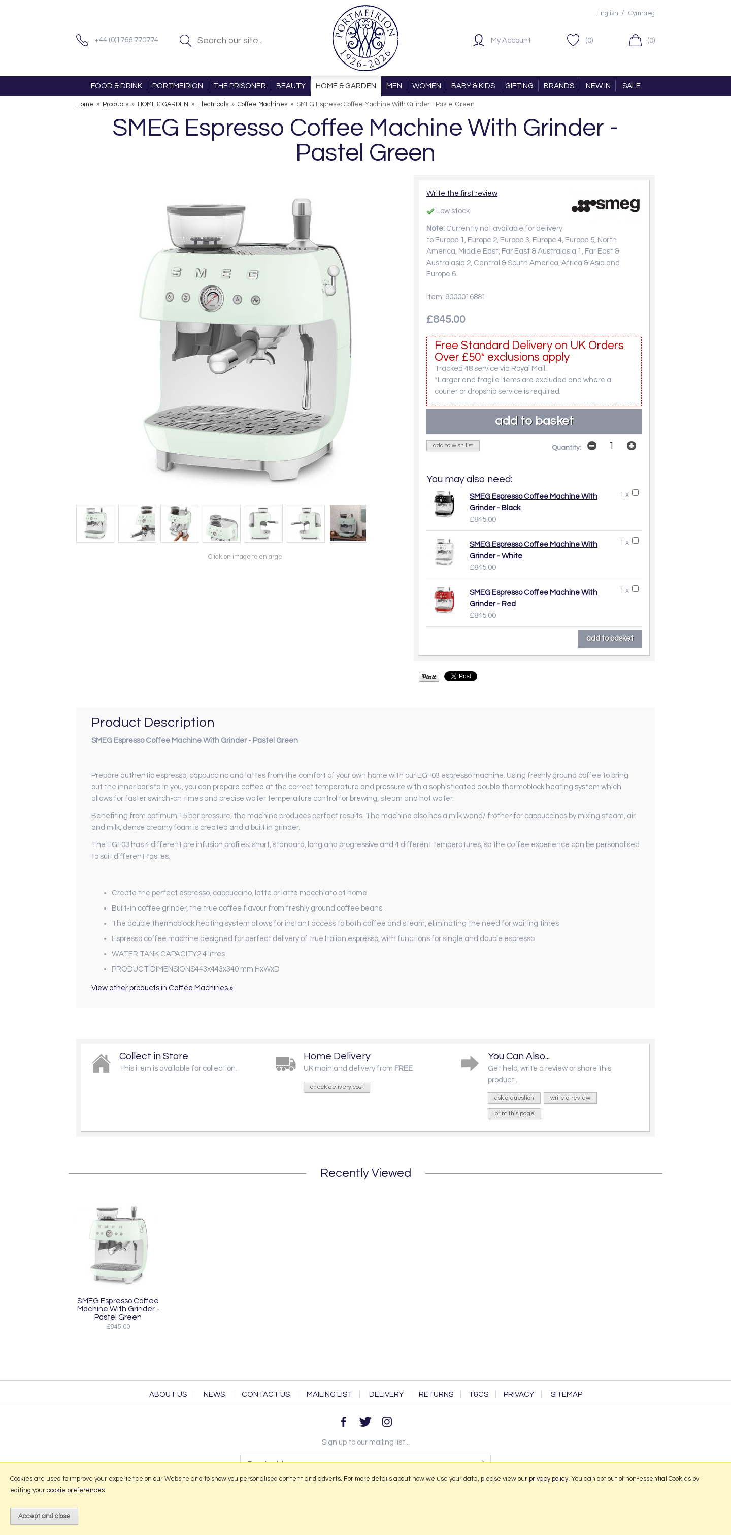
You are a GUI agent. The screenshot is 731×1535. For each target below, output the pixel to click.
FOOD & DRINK (116, 86)
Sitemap (566, 1394)
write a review (570, 1097)
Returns (436, 1394)
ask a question (514, 1097)
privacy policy (548, 1478)
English (607, 13)
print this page (514, 1113)
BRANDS (559, 86)
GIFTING (519, 86)
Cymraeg (641, 13)
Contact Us (266, 1394)
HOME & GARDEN (346, 86)
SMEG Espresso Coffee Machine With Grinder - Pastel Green (118, 1309)
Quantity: (566, 447)
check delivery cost (336, 1087)
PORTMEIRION (177, 86)
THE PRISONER (239, 86)
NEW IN (598, 86)
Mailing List (329, 1394)
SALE (631, 86)
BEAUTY (291, 86)
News (214, 1394)
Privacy (519, 1394)
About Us (168, 1394)
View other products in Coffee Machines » (162, 988)
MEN (394, 86)
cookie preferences (76, 1490)
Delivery (386, 1394)
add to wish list (453, 445)
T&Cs (478, 1394)
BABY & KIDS (473, 86)
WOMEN (426, 86)
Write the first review (461, 193)
